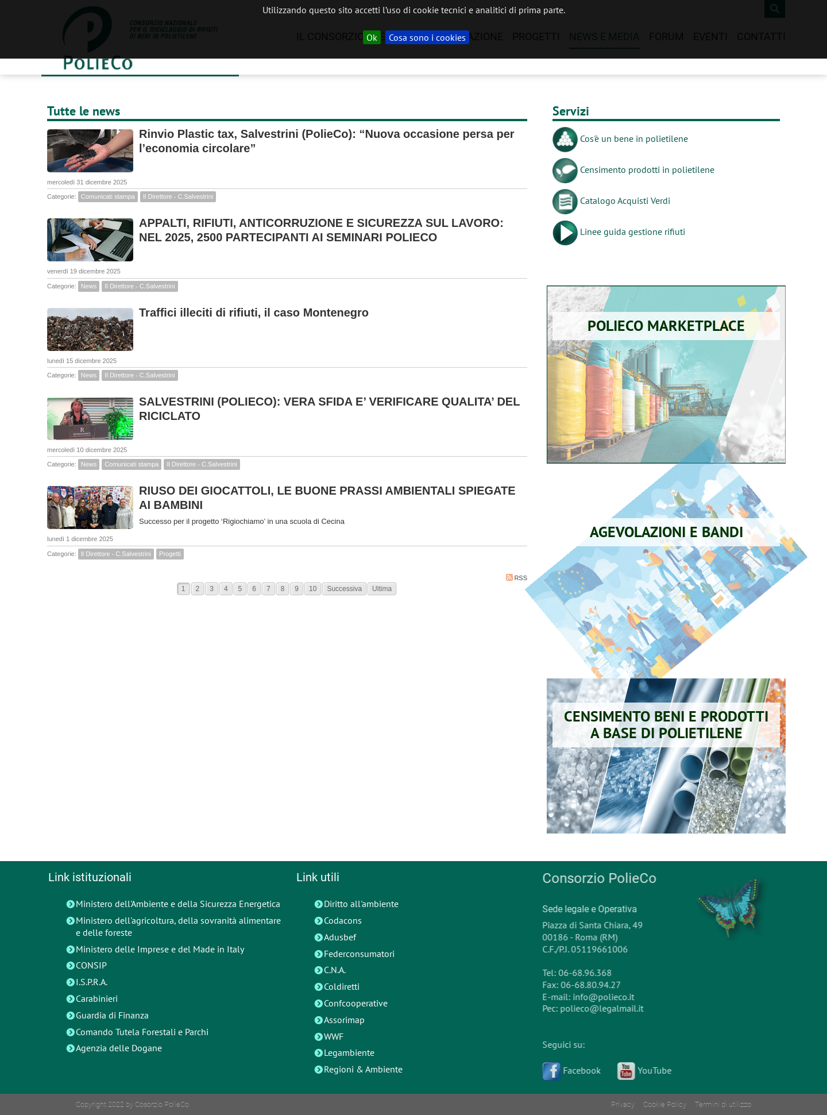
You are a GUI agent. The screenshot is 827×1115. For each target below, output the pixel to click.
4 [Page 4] (226, 589)
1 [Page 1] (183, 589)
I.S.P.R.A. (91, 981)
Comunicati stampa (108, 196)
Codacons (343, 920)
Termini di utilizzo (723, 1104)
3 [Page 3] (212, 589)
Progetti (170, 553)
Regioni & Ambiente (363, 1069)
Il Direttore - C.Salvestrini (178, 196)
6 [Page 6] (254, 589)
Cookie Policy (664, 1104)
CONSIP (91, 965)
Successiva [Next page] (344, 589)
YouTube (640, 1070)
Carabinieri (97, 998)
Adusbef (340, 937)
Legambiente (349, 1052)
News (89, 286)
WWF (333, 1036)
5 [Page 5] (240, 589)
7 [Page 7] (268, 589)
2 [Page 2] (198, 589)
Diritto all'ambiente (361, 903)
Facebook (567, 1070)
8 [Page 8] (283, 589)
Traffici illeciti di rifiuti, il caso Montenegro (254, 312)
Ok (371, 37)
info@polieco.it (599, 996)
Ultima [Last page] (382, 589)
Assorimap (344, 1019)
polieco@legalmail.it (597, 1008)
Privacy (623, 1104)
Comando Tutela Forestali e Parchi (142, 1031)
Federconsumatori (359, 953)
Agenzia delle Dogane (119, 1048)
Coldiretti (342, 986)
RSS (516, 577)
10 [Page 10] (312, 589)
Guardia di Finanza (112, 1015)
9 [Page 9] (297, 589)
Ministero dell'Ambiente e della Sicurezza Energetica (178, 903)
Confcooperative (356, 1003)
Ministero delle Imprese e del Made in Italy (160, 949)
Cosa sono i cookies (427, 37)
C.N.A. (335, 969)
